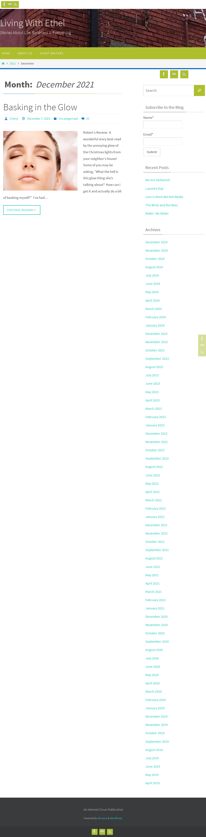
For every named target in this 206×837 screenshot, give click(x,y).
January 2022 (155, 516)
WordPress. (116, 818)
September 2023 (157, 358)
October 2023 (155, 350)
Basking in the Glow (40, 107)
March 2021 (153, 591)
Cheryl (14, 118)
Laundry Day (154, 188)
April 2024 (152, 300)
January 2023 (155, 425)
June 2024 (152, 283)
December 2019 (156, 716)
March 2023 (153, 408)
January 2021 (155, 608)
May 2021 (152, 575)
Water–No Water (157, 213)
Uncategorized (72, 118)
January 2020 (155, 708)
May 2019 (152, 774)
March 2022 (153, 500)
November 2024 (156, 250)
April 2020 (152, 683)
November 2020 (156, 624)
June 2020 (152, 666)
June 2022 (152, 475)
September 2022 (157, 458)
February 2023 (155, 416)
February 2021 (155, 600)
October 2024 (155, 258)
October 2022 (155, 450)
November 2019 (156, 724)
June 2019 (152, 766)
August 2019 (154, 749)
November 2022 (156, 441)
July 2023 (152, 375)
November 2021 (156, 533)
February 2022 (155, 508)
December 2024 (156, 242)
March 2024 (153, 308)
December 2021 (156, 525)
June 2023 (152, 383)
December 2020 (156, 616)
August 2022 (154, 466)
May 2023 (152, 392)
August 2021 (154, 558)
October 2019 (155, 733)
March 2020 (153, 691)
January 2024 (155, 325)
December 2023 (156, 333)
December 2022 (156, 433)
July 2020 (152, 658)
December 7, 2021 (40, 118)
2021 (13, 63)
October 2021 (155, 541)
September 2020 (157, 641)
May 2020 (152, 674)
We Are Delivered (157, 180)
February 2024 (155, 317)
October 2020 (155, 633)
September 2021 (157, 549)
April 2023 (152, 400)
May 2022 (152, 483)
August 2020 (154, 649)
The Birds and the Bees (162, 205)
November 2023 (156, 342)
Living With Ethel (32, 23)
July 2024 (152, 275)
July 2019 (152, 758)
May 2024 (152, 292)
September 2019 (157, 741)
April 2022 (152, 491)
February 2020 (155, 699)
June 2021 (152, 566)
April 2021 (152, 583)
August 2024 (154, 267)
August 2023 (154, 366)
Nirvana (102, 818)
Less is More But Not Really (165, 196)
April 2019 (152, 783)
